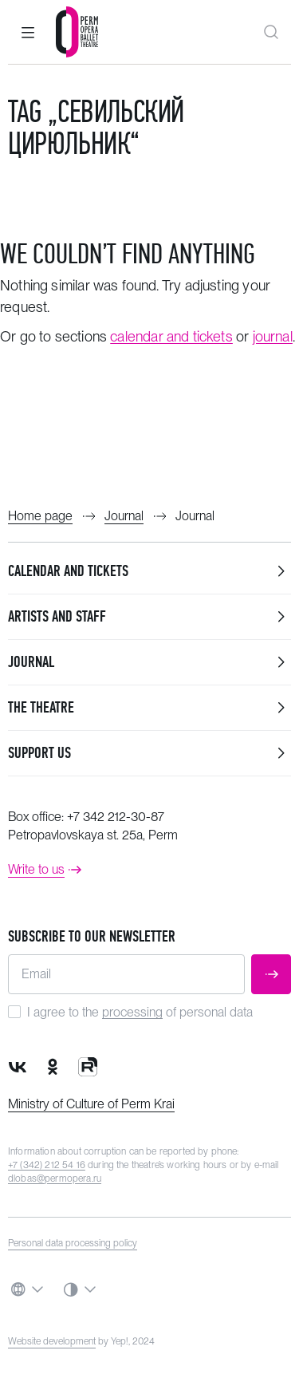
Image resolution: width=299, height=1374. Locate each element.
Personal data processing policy (72, 1243)
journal (273, 336)
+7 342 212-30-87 (115, 816)
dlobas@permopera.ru (54, 1178)
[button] (28, 32)
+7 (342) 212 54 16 (46, 1165)
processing (132, 1012)
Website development (52, 1341)
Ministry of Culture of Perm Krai (91, 1103)
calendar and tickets (171, 336)
